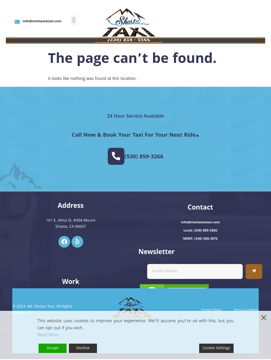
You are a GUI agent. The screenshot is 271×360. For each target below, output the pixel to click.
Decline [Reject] (82, 348)
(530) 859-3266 (144, 157)
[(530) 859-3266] (116, 156)
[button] (74, 20)
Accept (53, 348)
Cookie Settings (216, 348)
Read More (48, 335)
